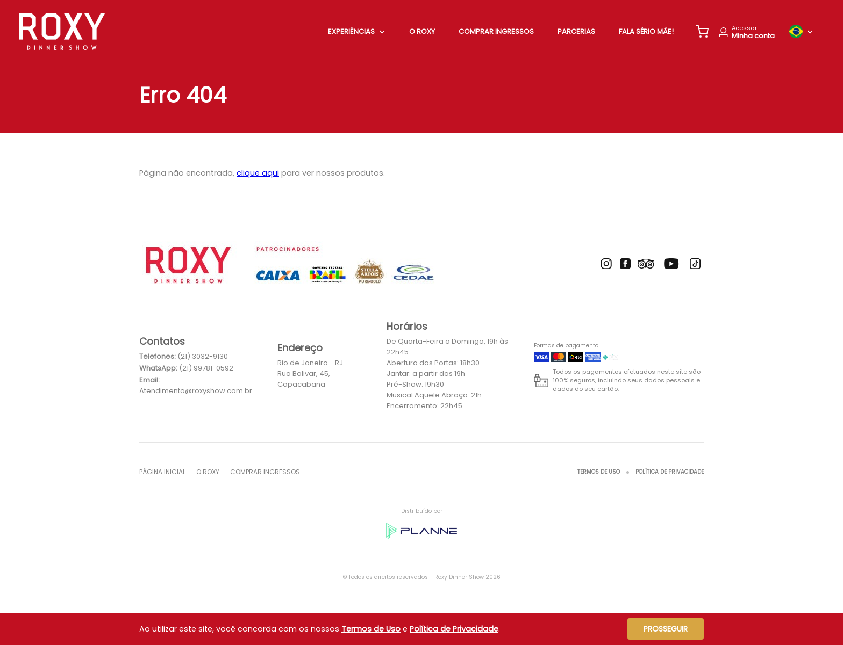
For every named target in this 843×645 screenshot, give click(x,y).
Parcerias (576, 31)
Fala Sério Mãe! (646, 31)
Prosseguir (666, 629)
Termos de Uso (598, 472)
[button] (702, 31)
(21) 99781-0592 (206, 368)
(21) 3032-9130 (202, 356)
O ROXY (422, 31)
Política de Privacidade (669, 472)
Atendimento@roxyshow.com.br (195, 391)
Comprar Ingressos (496, 31)
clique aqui (258, 173)
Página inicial (162, 471)
